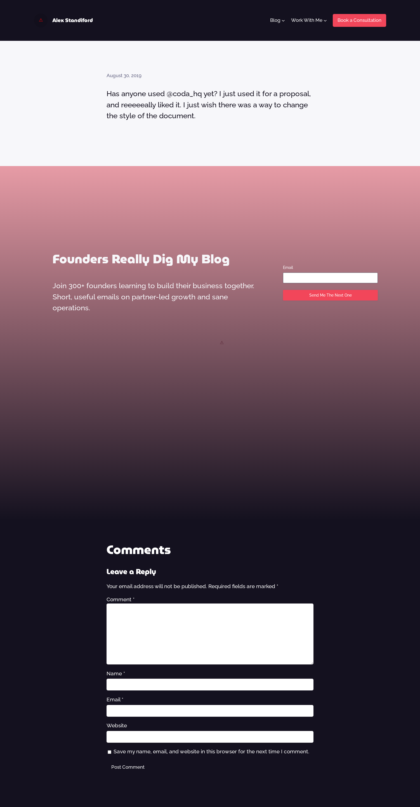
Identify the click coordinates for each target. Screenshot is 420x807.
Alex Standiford (72, 20)
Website (117, 725)
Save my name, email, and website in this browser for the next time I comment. (211, 751)
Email (288, 267)
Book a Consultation (359, 20)
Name (116, 673)
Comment (121, 599)
